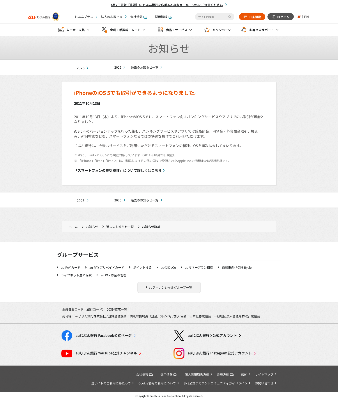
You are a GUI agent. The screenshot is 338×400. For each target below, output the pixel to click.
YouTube (106, 353)
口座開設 (255, 17)
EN (306, 16)
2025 (117, 67)
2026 (81, 67)
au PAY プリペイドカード (106, 267)
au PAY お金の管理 (113, 275)
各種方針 (225, 374)
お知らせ (92, 226)
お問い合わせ (264, 383)
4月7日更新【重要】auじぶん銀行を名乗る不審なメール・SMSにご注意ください (167, 5)
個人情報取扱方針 (197, 374)
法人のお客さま (111, 16)
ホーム (73, 226)
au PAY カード (70, 267)
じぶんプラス (84, 16)
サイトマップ (264, 374)
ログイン (283, 17)
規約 (244, 374)
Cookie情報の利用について (157, 383)
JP (299, 16)
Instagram (220, 353)
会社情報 (138, 16)
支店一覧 (121, 309)
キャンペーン (221, 30)
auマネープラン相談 (199, 267)
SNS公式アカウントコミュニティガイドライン (215, 383)
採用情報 (163, 16)
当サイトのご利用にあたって (111, 383)
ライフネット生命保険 (76, 275)
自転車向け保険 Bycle (237, 267)
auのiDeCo (168, 267)
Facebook (104, 335)
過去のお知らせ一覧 (144, 67)
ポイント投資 (142, 267)
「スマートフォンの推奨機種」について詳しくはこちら (118, 170)
